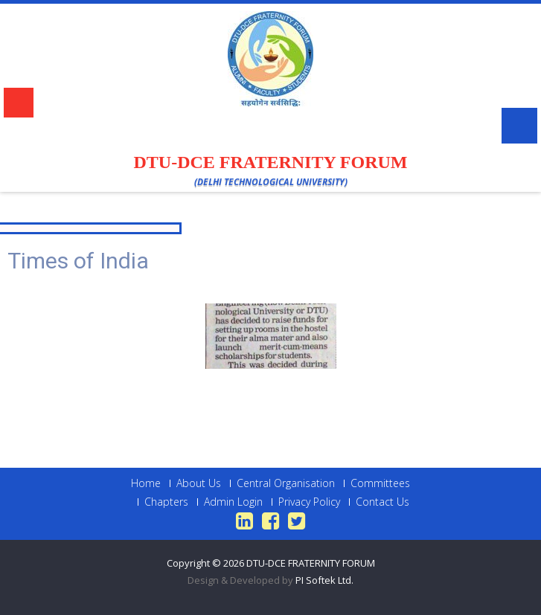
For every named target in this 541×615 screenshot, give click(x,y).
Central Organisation (286, 483)
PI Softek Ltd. (324, 580)
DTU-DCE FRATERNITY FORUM (310, 563)
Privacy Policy (309, 502)
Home (146, 483)
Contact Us (382, 502)
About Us (198, 483)
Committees (380, 483)
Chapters (166, 502)
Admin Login (233, 502)
